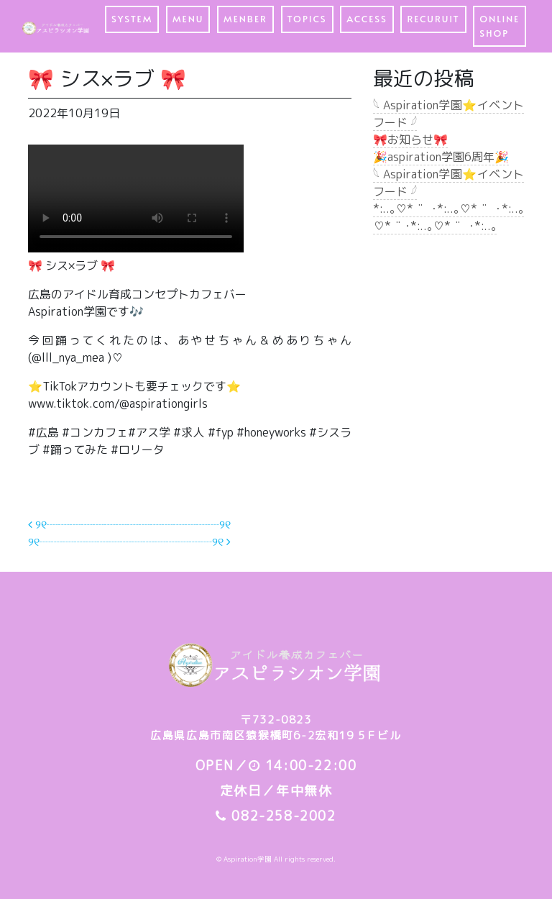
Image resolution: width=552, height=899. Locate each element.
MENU (187, 18)
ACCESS (366, 18)
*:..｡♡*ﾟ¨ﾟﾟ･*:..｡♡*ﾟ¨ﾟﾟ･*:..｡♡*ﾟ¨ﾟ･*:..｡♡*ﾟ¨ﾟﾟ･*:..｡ (448, 217)
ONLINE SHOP (499, 26)
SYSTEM (131, 18)
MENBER (245, 18)
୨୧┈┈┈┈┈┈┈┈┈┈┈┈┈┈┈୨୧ (129, 524)
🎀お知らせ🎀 (410, 139)
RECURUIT (433, 18)
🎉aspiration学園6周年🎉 (441, 157)
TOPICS (307, 18)
